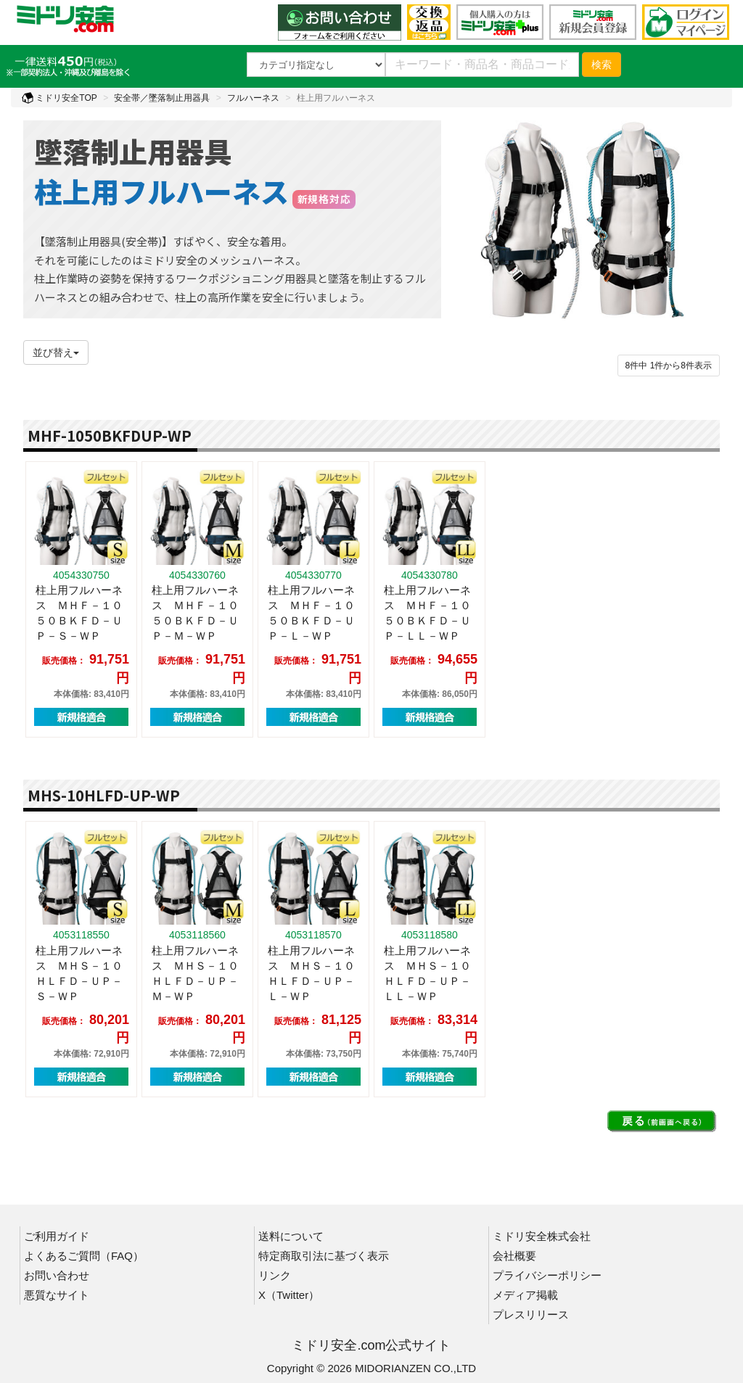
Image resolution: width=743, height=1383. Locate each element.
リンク (274, 1275)
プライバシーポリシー (547, 1275)
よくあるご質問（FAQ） (84, 1256)
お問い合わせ (56, 1275)
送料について (291, 1236)
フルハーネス (253, 98)
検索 (601, 64)
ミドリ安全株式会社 (542, 1236)
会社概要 (514, 1256)
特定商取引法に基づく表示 (323, 1256)
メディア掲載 (525, 1295)
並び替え (56, 352)
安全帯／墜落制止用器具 (162, 98)
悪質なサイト (56, 1295)
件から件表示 (668, 365)
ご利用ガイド (56, 1236)
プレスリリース (531, 1314)
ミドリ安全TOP (59, 98)
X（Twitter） (288, 1295)
